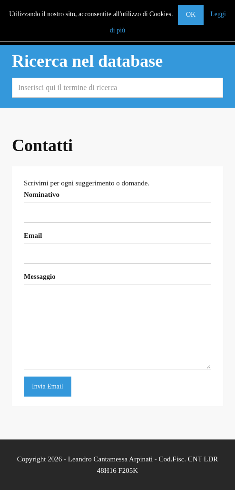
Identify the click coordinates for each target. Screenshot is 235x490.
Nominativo (41, 194)
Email (33, 235)
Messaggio (40, 276)
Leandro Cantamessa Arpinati (110, 459)
